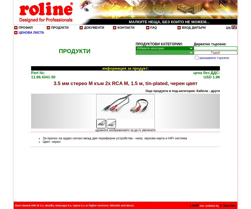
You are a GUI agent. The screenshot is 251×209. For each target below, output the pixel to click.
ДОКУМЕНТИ (94, 27)
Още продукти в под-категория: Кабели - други (183, 91)
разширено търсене (214, 58)
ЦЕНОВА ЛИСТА (31, 32)
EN (231, 28)
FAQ (153, 27)
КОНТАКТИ (126, 27)
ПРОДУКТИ (60, 27)
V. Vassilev (228, 205)
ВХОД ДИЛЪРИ (194, 27)
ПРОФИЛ (26, 27)
